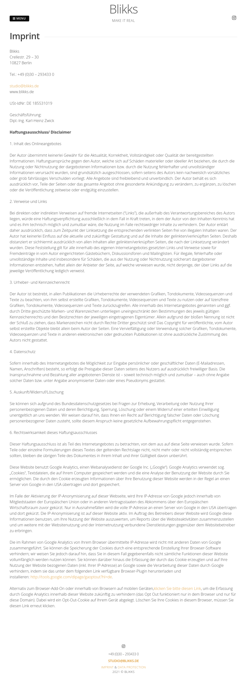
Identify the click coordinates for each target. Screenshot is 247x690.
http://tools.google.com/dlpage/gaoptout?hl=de (71, 577)
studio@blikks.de (24, 86)
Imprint (107, 667)
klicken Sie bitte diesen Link (177, 588)
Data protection (132, 667)
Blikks (123, 9)
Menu (19, 18)
